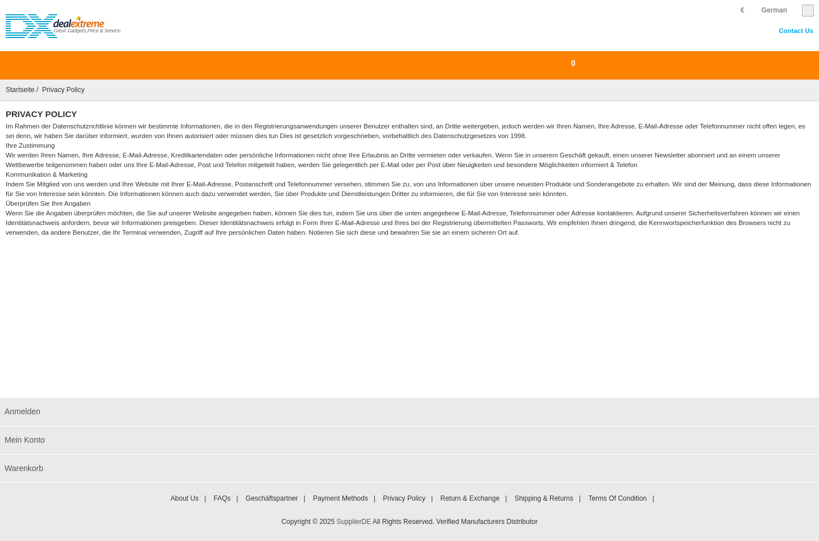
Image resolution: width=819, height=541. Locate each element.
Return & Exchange (469, 498)
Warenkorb (24, 468)
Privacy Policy (404, 498)
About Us (184, 498)
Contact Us (796, 30)
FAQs (221, 498)
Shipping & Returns (544, 498)
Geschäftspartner (272, 498)
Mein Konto (25, 439)
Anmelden (22, 411)
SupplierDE (354, 522)
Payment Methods (340, 498)
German (774, 10)
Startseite (20, 90)
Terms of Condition (617, 498)
